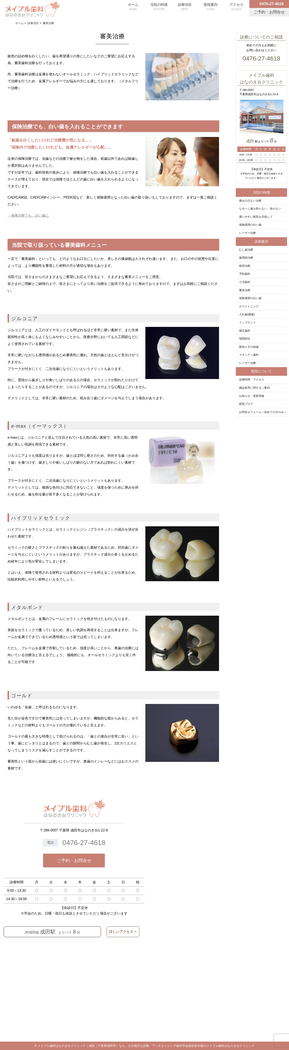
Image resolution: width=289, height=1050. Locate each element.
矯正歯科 (244, 330)
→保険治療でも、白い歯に (28, 215)
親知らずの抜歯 (249, 346)
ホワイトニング (249, 306)
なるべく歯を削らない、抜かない (260, 208)
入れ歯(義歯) (247, 314)
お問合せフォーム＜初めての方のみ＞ (263, 412)
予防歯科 (244, 273)
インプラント (247, 322)
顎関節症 (244, 338)
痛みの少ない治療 (250, 200)
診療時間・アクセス (251, 379)
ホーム (133, 7)
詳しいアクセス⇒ (123, 932)
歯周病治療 (246, 257)
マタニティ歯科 (249, 354)
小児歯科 (244, 282)
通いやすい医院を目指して (256, 216)
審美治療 (244, 290)
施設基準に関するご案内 (254, 387)
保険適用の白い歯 (250, 224)
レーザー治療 (247, 233)
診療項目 (185, 7)
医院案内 (211, 7)
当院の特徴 (159, 7)
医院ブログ (246, 403)
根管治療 (244, 265)
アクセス (236, 7)
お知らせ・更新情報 (251, 396)
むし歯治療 (246, 249)
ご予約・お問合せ (74, 860)
